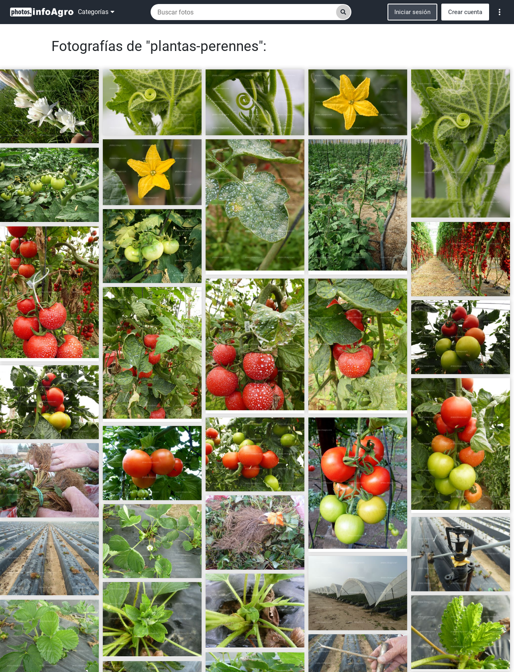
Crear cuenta (465, 12)
